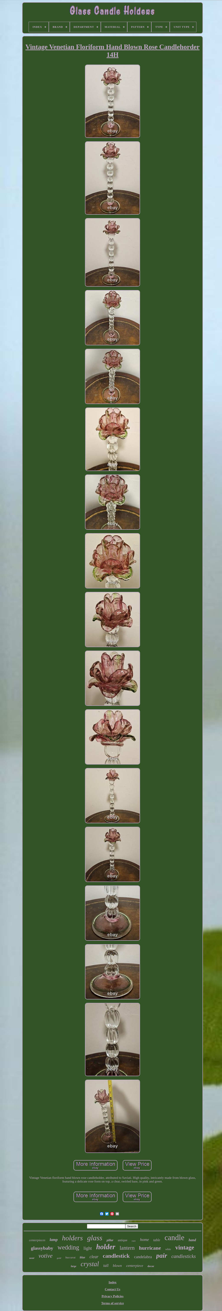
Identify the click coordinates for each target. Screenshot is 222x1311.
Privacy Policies (112, 1296)
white (168, 1249)
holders (72, 1238)
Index (113, 1282)
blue (82, 1257)
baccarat (70, 1257)
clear (94, 1256)
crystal (90, 1264)
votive (45, 1256)
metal (31, 1258)
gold (59, 1258)
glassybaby (42, 1248)
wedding (68, 1247)
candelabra (143, 1256)
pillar (110, 1240)
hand (192, 1240)
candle (174, 1237)
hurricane (150, 1248)
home (144, 1239)
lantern (127, 1248)
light (87, 1248)
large (73, 1266)
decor (150, 1266)
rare (134, 1240)
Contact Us (112, 1289)
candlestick (116, 1256)
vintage (184, 1247)
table (156, 1240)
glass (94, 1238)
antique (122, 1240)
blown (117, 1266)
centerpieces (37, 1240)
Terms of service (112, 1303)
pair (161, 1255)
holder (105, 1247)
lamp (54, 1240)
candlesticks (183, 1256)
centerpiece (134, 1266)
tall (105, 1265)
